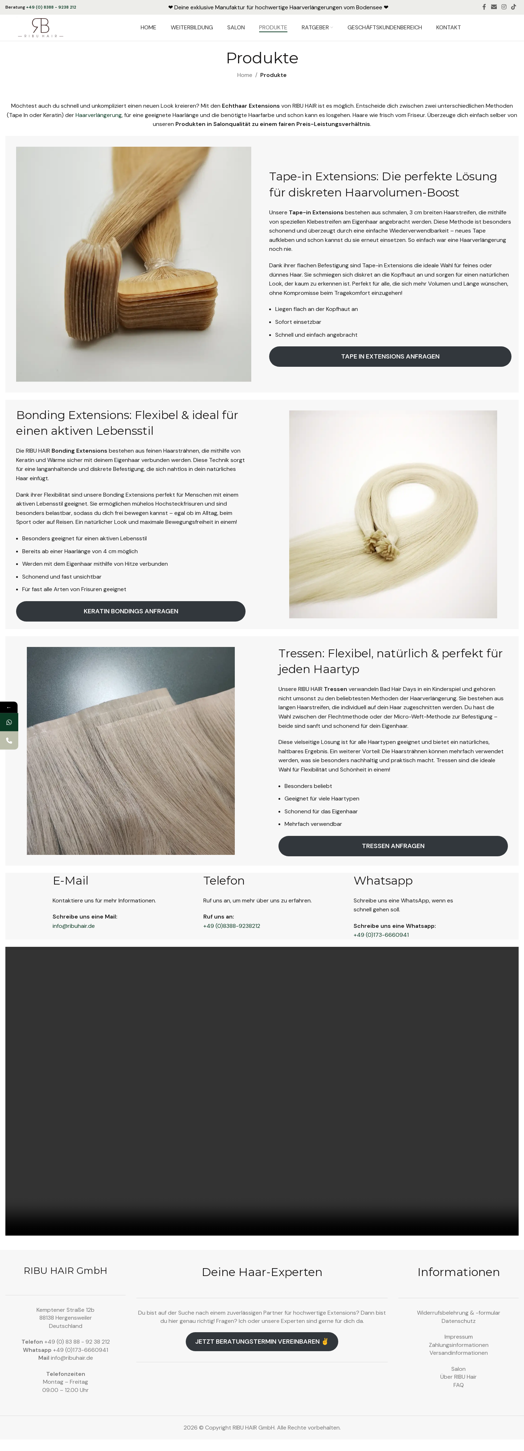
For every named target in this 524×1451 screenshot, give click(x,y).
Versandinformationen (459, 1364)
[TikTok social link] (514, 7)
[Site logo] (52, 33)
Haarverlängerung (99, 126)
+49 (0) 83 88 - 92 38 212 (77, 1353)
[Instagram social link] (504, 7)
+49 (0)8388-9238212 (231, 937)
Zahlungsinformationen (459, 1356)
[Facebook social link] (484, 7)
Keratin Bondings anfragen (131, 622)
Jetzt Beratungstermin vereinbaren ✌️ (262, 1353)
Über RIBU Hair (458, 1388)
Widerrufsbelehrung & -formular (458, 1324)
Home (244, 87)
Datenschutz (459, 1332)
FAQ (458, 1396)
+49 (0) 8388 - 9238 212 (51, 7)
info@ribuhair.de (74, 937)
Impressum (459, 1348)
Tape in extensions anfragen (390, 368)
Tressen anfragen (393, 857)
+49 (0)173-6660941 (381, 946)
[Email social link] (494, 7)
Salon (458, 1380)
